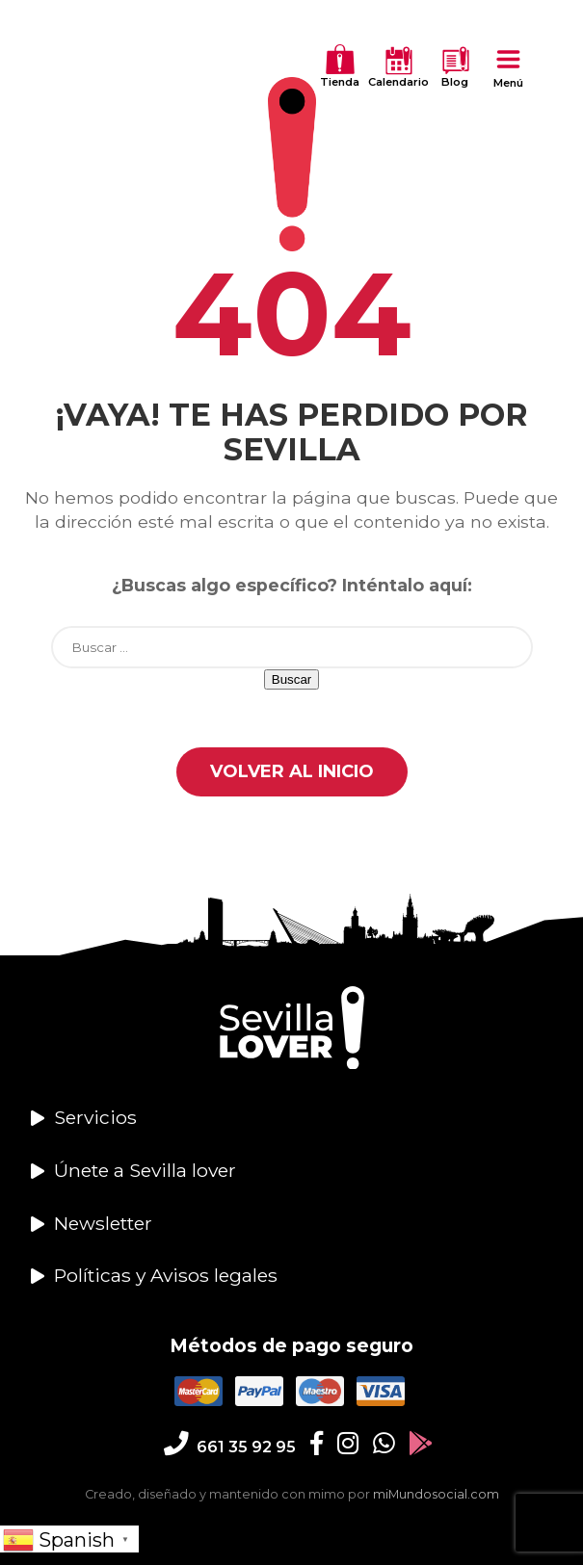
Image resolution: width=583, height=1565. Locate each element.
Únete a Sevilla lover (145, 1170)
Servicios (95, 1117)
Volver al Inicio (292, 771)
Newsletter (103, 1223)
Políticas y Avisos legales (166, 1275)
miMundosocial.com (436, 1494)
